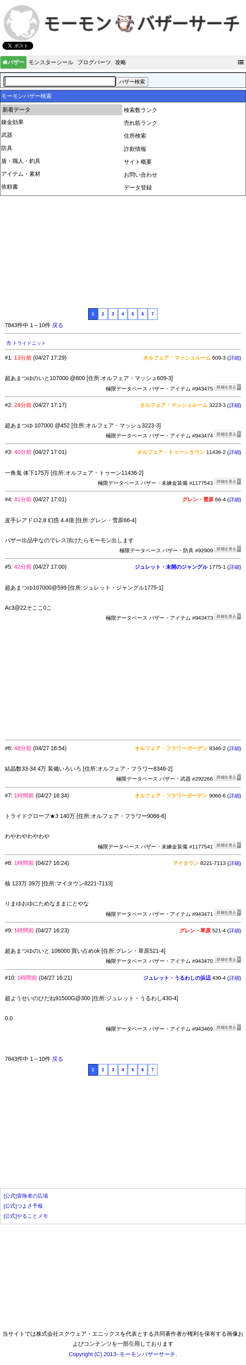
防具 (6, 148)
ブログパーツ (94, 62)
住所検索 (135, 135)
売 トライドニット (26, 343)
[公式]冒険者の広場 (26, 1196)
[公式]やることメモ (26, 1216)
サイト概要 (138, 162)
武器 (6, 135)
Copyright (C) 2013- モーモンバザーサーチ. (123, 1354)
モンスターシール (50, 62)
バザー (13, 62)
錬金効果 (12, 122)
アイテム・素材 (20, 174)
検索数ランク (140, 110)
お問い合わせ (140, 174)
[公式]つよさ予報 (23, 1206)
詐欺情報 (135, 149)
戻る (57, 325)
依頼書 (9, 186)
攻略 (120, 62)
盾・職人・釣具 (20, 161)
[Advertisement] (65, 251)
